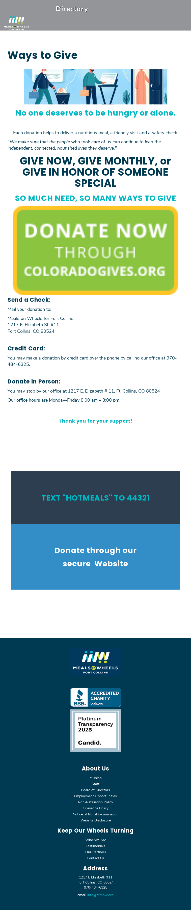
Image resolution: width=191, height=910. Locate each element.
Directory (72, 8)
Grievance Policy (95, 808)
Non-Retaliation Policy (95, 801)
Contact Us (95, 858)
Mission (96, 777)
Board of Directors (95, 789)
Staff (95, 783)
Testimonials (95, 845)
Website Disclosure (95, 820)
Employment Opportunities (95, 795)
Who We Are (95, 839)
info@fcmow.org (100, 894)
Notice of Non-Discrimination (96, 814)
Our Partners (95, 851)
